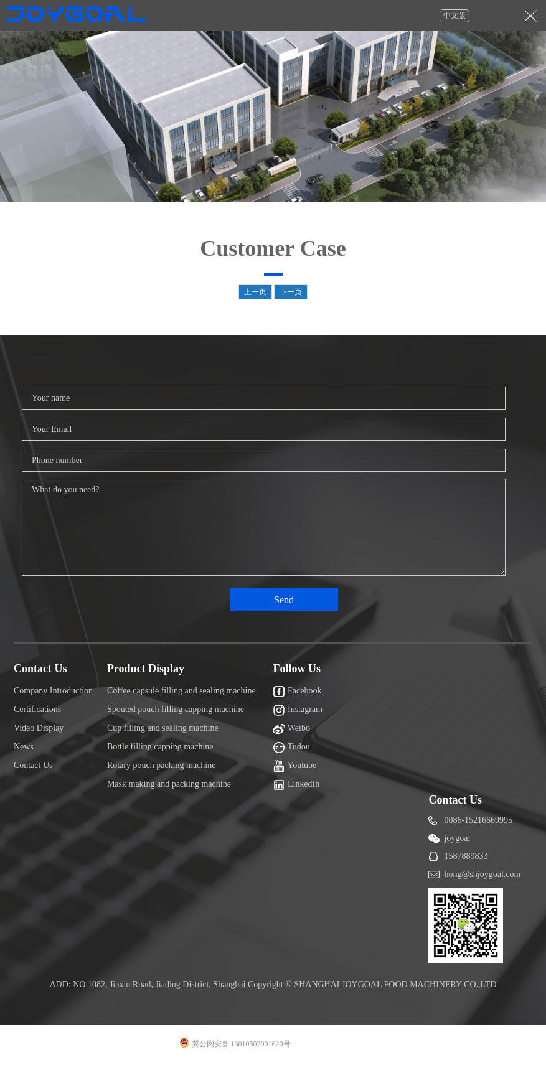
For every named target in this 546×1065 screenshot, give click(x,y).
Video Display (39, 728)
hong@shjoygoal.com (482, 874)
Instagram (297, 710)
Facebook (297, 691)
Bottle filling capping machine (160, 746)
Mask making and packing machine (169, 784)
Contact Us (40, 668)
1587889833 (465, 856)
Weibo (291, 729)
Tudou (291, 747)
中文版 (454, 15)
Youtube (294, 766)
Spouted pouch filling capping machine (175, 709)
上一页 (255, 292)
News (24, 746)
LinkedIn (296, 785)
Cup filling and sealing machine (163, 728)
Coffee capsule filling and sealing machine (181, 690)
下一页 (291, 292)
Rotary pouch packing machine (161, 765)
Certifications (37, 709)
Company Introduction (53, 690)
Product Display (145, 668)
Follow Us (297, 668)
